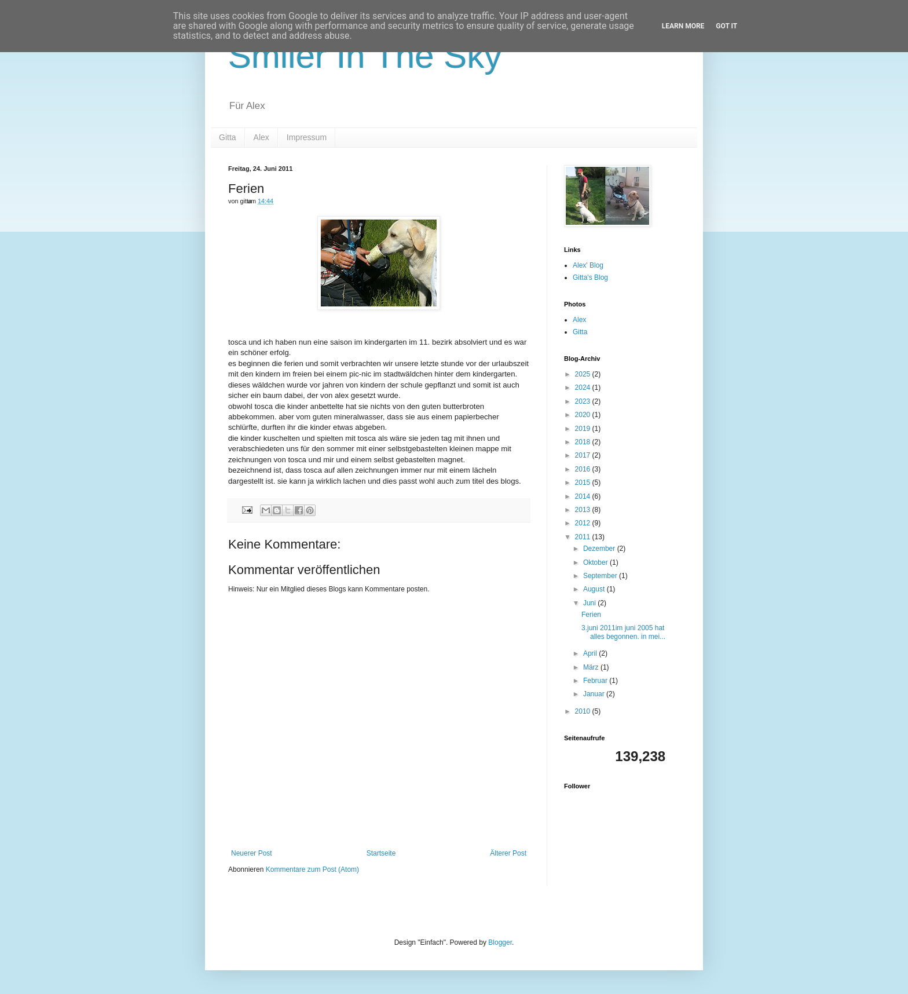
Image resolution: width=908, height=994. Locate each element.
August (595, 589)
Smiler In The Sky (364, 55)
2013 (583, 510)
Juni (590, 603)
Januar (594, 694)
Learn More (683, 26)
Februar (596, 681)
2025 (583, 374)
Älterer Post (508, 853)
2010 (583, 711)
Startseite (381, 853)
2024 (583, 387)
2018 (583, 442)
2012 (583, 523)
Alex (261, 137)
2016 (583, 469)
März (592, 667)
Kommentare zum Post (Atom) (312, 869)
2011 (583, 537)
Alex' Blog (588, 265)
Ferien (591, 615)
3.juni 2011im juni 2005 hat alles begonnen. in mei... (623, 632)
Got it (726, 26)
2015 (583, 482)
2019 (583, 429)
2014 (583, 496)
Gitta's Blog (590, 277)
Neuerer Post (251, 853)
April (591, 653)
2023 (583, 401)
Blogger (500, 942)
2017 (583, 455)
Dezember (600, 548)
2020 (583, 415)
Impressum (307, 137)
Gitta (227, 137)
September (601, 576)
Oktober (596, 562)
